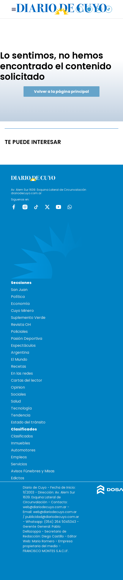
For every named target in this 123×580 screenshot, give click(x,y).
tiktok (36, 207)
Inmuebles (20, 443)
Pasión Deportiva (26, 338)
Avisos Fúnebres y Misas (33, 471)
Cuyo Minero (22, 310)
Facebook (14, 207)
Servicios (19, 464)
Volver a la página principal (61, 91)
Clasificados (22, 436)
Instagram (25, 207)
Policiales (19, 331)
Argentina (20, 352)
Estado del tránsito (28, 422)
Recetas (18, 366)
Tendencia (20, 415)
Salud (16, 401)
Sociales (18, 394)
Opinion (18, 387)
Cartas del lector (26, 380)
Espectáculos (23, 345)
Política (18, 296)
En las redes (22, 373)
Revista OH (21, 324)
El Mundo (19, 359)
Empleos (19, 457)
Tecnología (21, 408)
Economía (20, 303)
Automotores (23, 450)
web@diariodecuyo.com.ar (44, 507)
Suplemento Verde (28, 317)
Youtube (58, 207)
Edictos (17, 478)
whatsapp (69, 207)
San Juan (19, 289)
